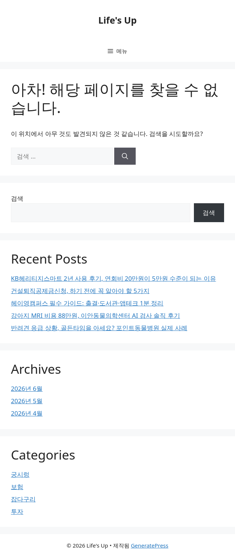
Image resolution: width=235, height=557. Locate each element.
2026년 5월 (27, 401)
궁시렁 (20, 474)
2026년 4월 (27, 413)
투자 (17, 511)
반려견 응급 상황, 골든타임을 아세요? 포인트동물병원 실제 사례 (99, 328)
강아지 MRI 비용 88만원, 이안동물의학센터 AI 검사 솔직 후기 (95, 315)
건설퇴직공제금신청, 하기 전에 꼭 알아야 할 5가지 (80, 290)
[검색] (125, 156)
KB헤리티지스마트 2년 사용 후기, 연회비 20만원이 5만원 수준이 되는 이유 (113, 278)
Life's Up (117, 20)
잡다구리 (23, 499)
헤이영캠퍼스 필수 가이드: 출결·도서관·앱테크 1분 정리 (87, 303)
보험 (17, 486)
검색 (17, 198)
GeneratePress (149, 545)
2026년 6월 (27, 388)
